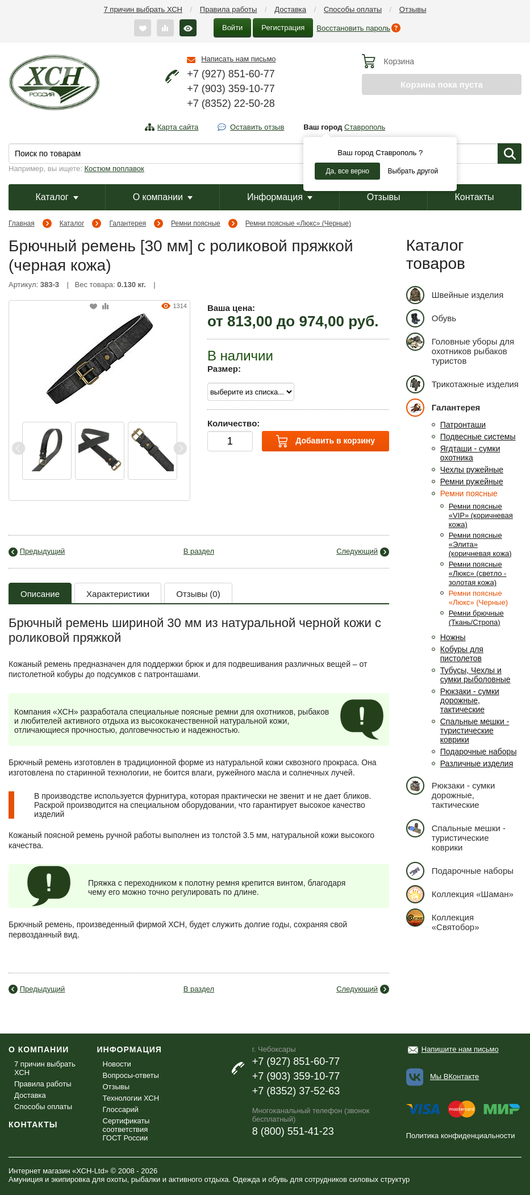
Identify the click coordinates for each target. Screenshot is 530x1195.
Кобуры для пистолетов (461, 654)
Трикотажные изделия (462, 384)
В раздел (198, 551)
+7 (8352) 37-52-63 (296, 1091)
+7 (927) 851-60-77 (231, 74)
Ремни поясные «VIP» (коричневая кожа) (481, 515)
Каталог (56, 197)
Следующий (357, 551)
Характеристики (117, 594)
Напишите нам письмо (460, 1049)
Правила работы (228, 9)
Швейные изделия (455, 295)
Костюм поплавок (114, 168)
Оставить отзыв (257, 127)
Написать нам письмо (238, 59)
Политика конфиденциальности (460, 1135)
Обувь (431, 318)
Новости (117, 1064)
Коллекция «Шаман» (460, 894)
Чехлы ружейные (471, 469)
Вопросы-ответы (131, 1075)
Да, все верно (347, 171)
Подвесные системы (478, 436)
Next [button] (180, 448)
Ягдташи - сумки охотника (470, 453)
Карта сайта (177, 127)
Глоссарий (121, 1109)
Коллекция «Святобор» (442, 920)
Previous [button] (19, 448)
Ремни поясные (195, 223)
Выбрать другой (412, 171)
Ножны (453, 637)
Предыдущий (42, 551)
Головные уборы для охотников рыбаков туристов (460, 349)
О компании (163, 197)
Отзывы (413, 9)
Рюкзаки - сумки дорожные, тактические (469, 700)
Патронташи (463, 424)
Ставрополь (364, 127)
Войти (232, 27)
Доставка (290, 9)
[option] (47, 451)
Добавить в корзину (325, 441)
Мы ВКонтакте (454, 1076)
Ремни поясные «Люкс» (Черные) (298, 223)
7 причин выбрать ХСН (143, 9)
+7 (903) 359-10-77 (231, 88)
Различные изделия (477, 763)
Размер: (224, 369)
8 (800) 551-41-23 (293, 1131)
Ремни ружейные (471, 481)
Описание (40, 594)
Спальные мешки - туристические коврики (475, 730)
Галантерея (127, 223)
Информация (279, 197)
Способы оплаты (353, 9)
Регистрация (282, 27)
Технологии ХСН (131, 1098)
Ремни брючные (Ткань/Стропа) (476, 617)
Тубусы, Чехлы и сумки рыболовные (475, 675)
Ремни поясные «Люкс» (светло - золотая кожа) (478, 573)
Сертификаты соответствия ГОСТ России (126, 1129)
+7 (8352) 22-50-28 (231, 103)
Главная (22, 223)
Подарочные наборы (478, 751)
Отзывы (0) (198, 594)
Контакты (474, 197)
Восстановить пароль (353, 28)
